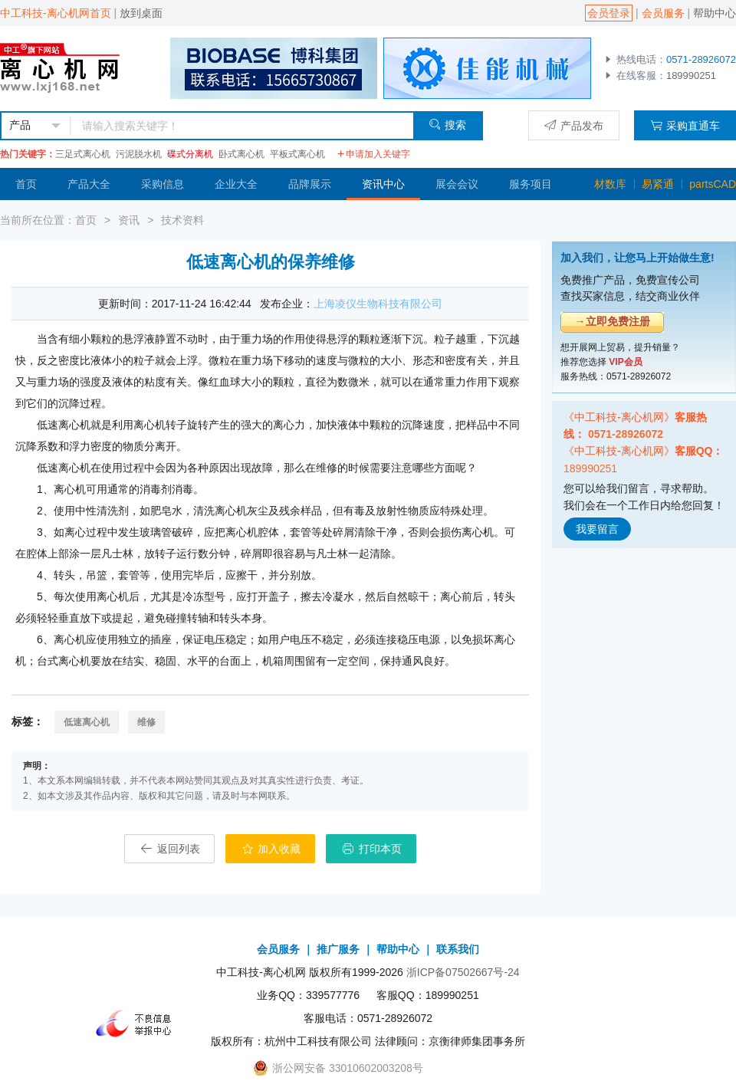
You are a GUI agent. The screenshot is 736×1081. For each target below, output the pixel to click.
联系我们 (457, 949)
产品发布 (573, 125)
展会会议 (456, 184)
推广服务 (338, 949)
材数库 (610, 184)
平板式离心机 (297, 154)
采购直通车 (685, 125)
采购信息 (162, 184)
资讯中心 (383, 184)
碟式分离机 (190, 154)
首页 (26, 184)
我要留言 (597, 529)
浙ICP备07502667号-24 (463, 972)
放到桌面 (141, 13)
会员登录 (608, 13)
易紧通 (658, 184)
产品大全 (88, 184)
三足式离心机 (82, 154)
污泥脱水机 (139, 154)
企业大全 (236, 184)
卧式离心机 (241, 154)
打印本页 (371, 849)
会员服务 (663, 13)
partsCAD (712, 184)
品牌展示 (309, 184)
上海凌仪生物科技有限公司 (378, 303)
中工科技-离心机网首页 (55, 13)
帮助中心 (714, 13)
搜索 (447, 124)
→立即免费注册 (612, 321)
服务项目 (530, 184)
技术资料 (182, 220)
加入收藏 (270, 849)
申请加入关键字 (373, 154)
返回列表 (169, 849)
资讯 (129, 220)
